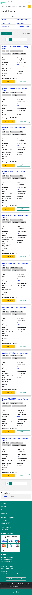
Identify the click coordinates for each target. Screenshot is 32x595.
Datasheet (9, 81)
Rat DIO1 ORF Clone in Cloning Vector (15, 353)
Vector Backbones (6, 528)
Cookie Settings (22, 584)
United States (20, 579)
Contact (3, 506)
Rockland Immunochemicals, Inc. (10, 574)
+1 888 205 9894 (8, 568)
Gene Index (4, 520)
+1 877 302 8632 (9, 566)
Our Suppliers (4, 529)
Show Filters (6, 33)
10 (21, 39)
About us (2, 584)
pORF (18, 64)
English (10, 579)
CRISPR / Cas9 (5, 524)
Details (23, 81)
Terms (30, 584)
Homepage (5, 496)
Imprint (9, 584)
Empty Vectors (5, 526)
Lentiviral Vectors (5, 522)
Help (2, 510)
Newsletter (4, 513)
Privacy (14, 584)
